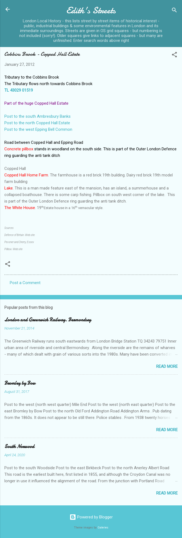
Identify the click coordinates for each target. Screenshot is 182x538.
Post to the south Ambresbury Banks (37, 116)
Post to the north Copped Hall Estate (37, 122)
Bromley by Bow (19, 383)
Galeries (103, 527)
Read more (167, 366)
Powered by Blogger (91, 517)
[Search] (174, 11)
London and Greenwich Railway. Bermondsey (47, 319)
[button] (174, 55)
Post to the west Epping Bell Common (38, 129)
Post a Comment (25, 282)
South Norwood (19, 446)
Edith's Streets (91, 10)
